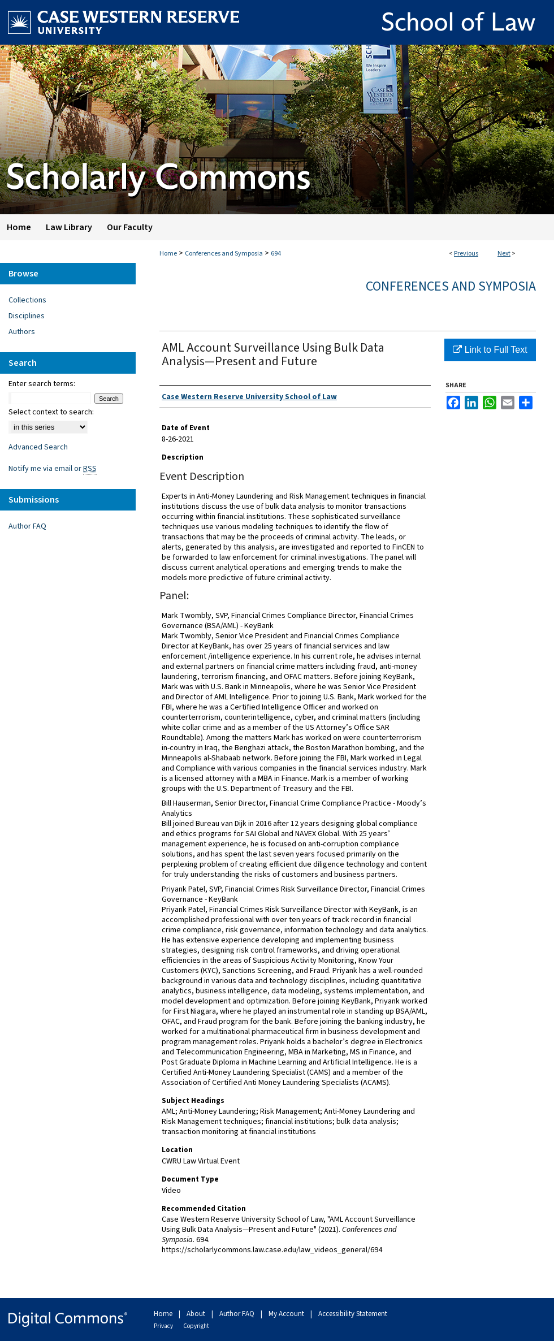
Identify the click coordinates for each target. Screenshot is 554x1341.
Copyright (196, 1326)
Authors (21, 332)
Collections (27, 300)
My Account (287, 1314)
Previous (466, 253)
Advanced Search (38, 447)
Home (168, 253)
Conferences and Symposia (224, 253)
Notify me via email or (52, 468)
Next (503, 253)
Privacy (164, 1326)
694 (276, 253)
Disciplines (26, 316)
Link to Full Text (490, 349)
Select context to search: (51, 412)
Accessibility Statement (352, 1314)
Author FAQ (27, 526)
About (197, 1314)
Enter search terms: (41, 384)
